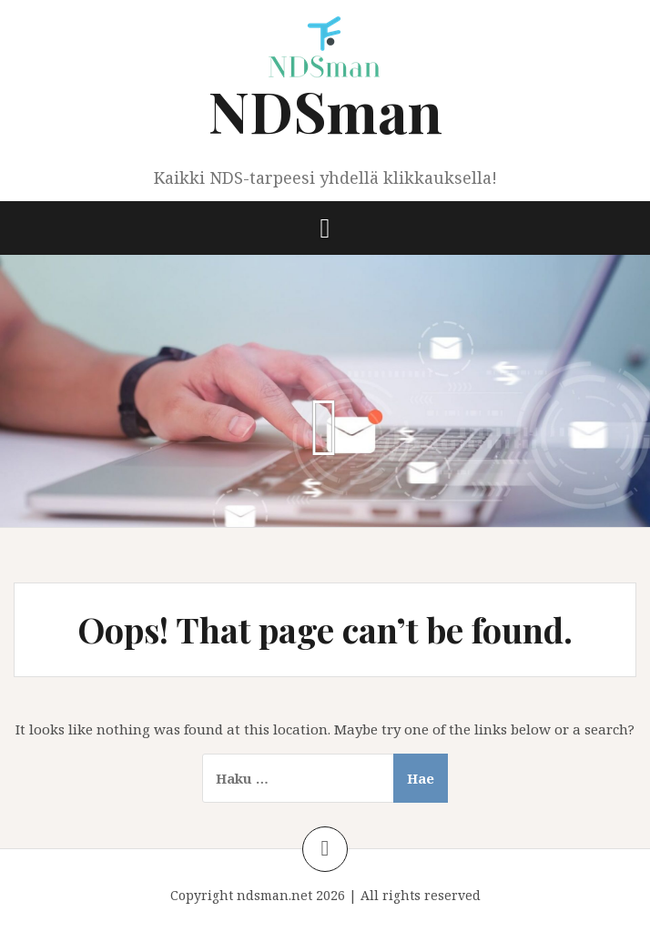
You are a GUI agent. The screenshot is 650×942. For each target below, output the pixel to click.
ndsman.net (274, 895)
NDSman (325, 110)
